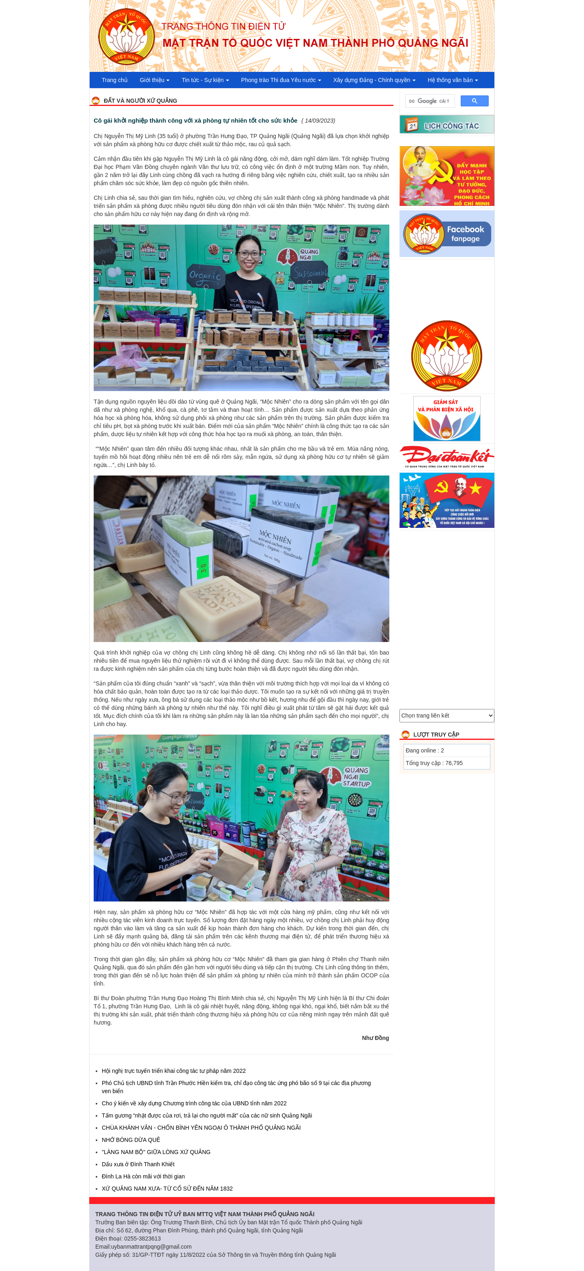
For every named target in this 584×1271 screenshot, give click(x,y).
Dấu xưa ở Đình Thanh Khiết (138, 1164)
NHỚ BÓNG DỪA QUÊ (131, 1140)
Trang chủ (115, 80)
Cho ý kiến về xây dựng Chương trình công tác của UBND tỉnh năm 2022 (194, 1103)
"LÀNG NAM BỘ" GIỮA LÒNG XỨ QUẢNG (156, 1152)
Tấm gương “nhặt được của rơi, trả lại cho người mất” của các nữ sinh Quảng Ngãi (207, 1115)
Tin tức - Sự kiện (205, 80)
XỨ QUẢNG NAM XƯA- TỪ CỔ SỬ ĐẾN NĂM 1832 (167, 1188)
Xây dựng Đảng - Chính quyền (374, 80)
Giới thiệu (155, 80)
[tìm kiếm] (429, 101)
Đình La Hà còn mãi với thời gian (143, 1176)
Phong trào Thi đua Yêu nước (281, 80)
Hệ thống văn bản (453, 80)
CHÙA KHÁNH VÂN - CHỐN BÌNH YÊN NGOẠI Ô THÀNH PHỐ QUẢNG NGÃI (201, 1127)
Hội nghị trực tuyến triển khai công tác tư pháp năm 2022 (174, 1071)
